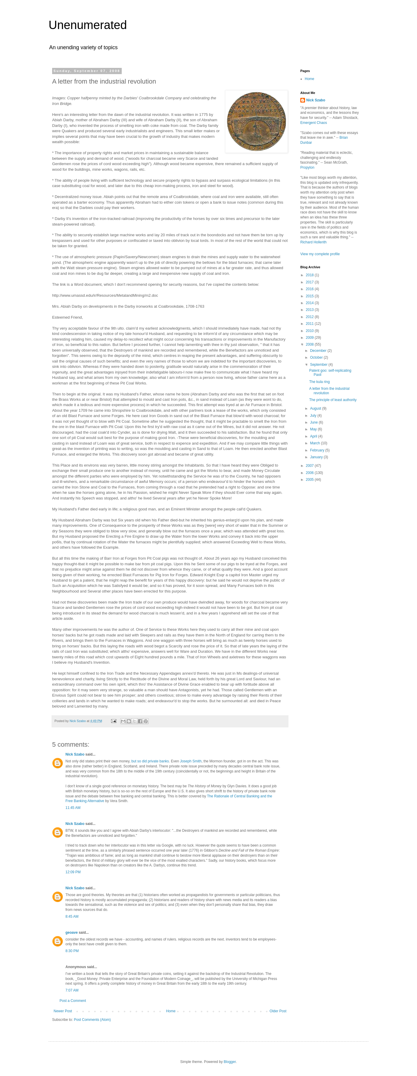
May (314, 429)
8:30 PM (72, 951)
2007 (310, 466)
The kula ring (319, 382)
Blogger (230, 1062)
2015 (310, 296)
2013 (310, 310)
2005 (310, 480)
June (314, 422)
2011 (310, 324)
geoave (71, 932)
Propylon (307, 167)
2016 (310, 289)
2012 (310, 317)
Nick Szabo (74, 754)
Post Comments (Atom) (92, 1020)
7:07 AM (71, 990)
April (314, 436)
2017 (310, 282)
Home (171, 1011)
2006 (310, 473)
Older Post (278, 1011)
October (317, 357)
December (319, 351)
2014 (310, 303)
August (316, 408)
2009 (310, 338)
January (317, 457)
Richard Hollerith (313, 242)
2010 (310, 331)
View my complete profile (320, 254)
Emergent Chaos (313, 123)
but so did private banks (150, 761)
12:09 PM (73, 872)
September (319, 365)
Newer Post (63, 1011)
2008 (310, 344)
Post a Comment (73, 1001)
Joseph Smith (191, 761)
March (315, 443)
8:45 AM (71, 916)
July (313, 416)
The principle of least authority (333, 400)
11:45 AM (73, 808)
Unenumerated (88, 24)
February (317, 450)
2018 (310, 275)
